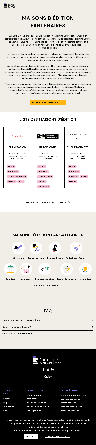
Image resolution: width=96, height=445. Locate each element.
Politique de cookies (71, 430)
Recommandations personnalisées (70, 401)
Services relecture (37, 402)
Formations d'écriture (38, 406)
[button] (91, 4)
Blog (4, 402)
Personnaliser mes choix (57, 437)
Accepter (30, 436)
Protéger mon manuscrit (34, 412)
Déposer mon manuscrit (34, 397)
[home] (9, 5)
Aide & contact (6, 412)
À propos (7, 398)
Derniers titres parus (71, 406)
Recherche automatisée (73, 395)
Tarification (8, 406)
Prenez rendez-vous (71, 410)
